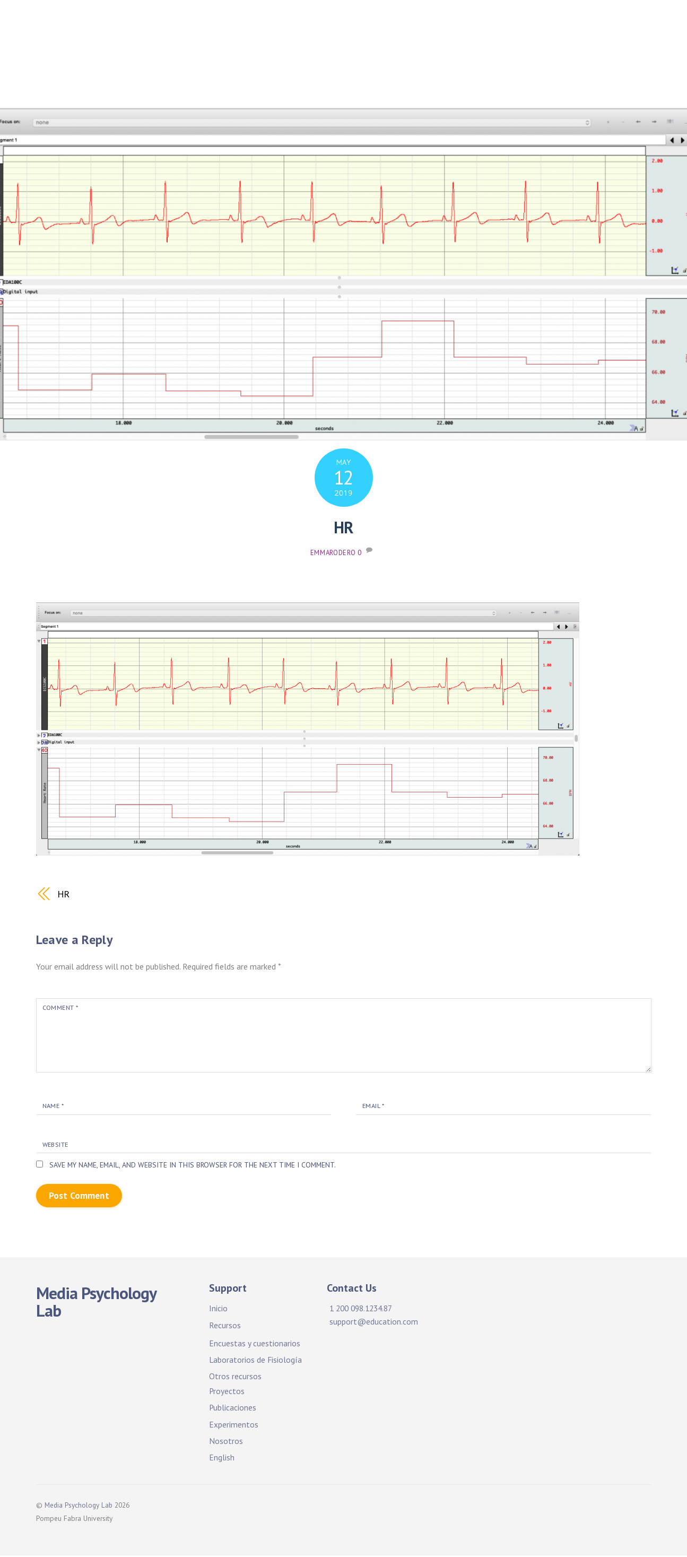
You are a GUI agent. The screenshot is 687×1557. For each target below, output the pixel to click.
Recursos (225, 1326)
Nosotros (226, 1442)
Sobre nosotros (217, 86)
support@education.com (373, 1323)
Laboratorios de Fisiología (256, 1361)
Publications (288, 59)
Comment (61, 1006)
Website (57, 1144)
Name (53, 1106)
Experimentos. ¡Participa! (386, 59)
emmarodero (333, 552)
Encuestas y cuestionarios (254, 1344)
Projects (515, 26)
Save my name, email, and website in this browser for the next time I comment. (196, 1166)
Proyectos (572, 26)
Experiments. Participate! (511, 59)
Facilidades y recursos (318, 26)
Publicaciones (213, 59)
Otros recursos (235, 1377)
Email (373, 1106)
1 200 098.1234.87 (364, 1309)
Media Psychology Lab (79, 1506)
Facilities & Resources (431, 26)
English (221, 1459)
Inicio (241, 26)
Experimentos (233, 1425)
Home (197, 26)
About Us (604, 59)
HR (343, 527)
